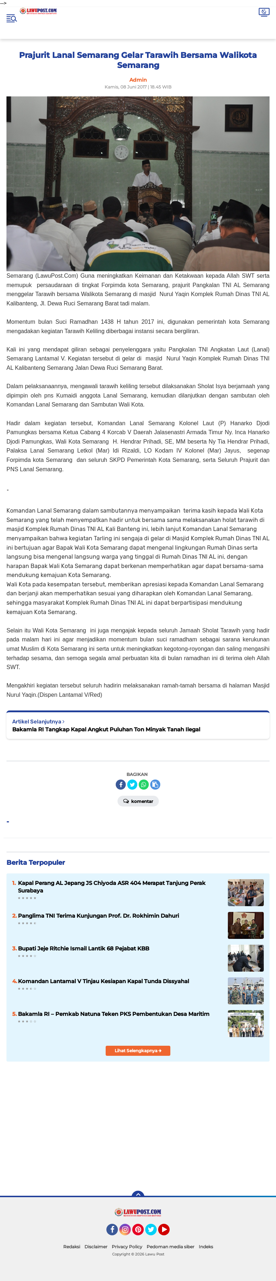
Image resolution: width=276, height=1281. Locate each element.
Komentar (138, 801)
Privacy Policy (127, 1246)
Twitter (154, 1233)
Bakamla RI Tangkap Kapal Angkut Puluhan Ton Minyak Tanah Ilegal (106, 729)
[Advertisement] (193, 1133)
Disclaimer (95, 1246)
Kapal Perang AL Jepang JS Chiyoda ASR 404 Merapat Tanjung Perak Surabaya (112, 887)
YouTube (169, 1233)
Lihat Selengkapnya (138, 1050)
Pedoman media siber (170, 1246)
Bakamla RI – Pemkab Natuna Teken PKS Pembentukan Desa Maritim (114, 1013)
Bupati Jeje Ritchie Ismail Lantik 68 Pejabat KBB (83, 948)
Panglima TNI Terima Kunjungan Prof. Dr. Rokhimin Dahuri (98, 915)
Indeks (206, 1246)
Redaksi (71, 1246)
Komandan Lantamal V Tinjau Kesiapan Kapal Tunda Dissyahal (103, 981)
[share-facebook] (121, 785)
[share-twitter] (132, 785)
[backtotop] (138, 1197)
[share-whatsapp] (144, 785)
